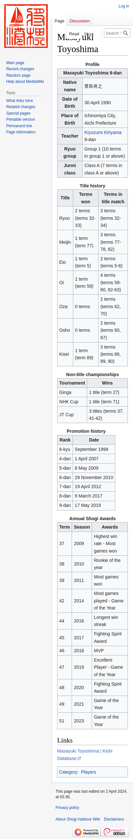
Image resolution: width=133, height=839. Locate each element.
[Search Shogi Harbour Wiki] (117, 33)
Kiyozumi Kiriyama (102, 132)
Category (68, 772)
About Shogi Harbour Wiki (78, 819)
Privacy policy (67, 807)
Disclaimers (114, 819)
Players (88, 772)
